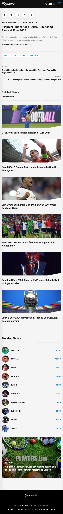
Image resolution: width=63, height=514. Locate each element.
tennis (14, 428)
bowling (15, 376)
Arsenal (15, 368)
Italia (6, 56)
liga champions (18, 402)
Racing (14, 385)
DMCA (53, 510)
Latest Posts (8, 96)
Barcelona (16, 411)
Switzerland (19, 56)
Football (15, 359)
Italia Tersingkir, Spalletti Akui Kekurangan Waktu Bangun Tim (34, 80)
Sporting (15, 350)
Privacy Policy (41, 510)
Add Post (12, 510)
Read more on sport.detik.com (16, 45)
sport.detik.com (30, 22)
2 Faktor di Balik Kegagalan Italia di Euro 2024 (26, 132)
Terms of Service (25, 510)
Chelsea (14, 420)
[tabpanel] (31, 457)
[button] (4, 15)
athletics (15, 394)
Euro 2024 (34, 56)
